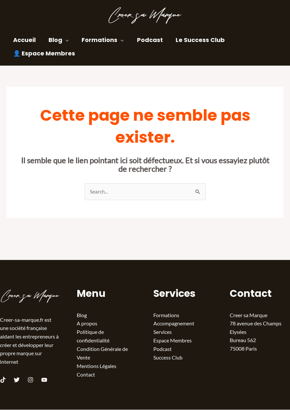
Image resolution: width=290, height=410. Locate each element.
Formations (97, 40)
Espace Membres (172, 340)
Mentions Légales (96, 365)
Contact (86, 374)
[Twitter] (17, 380)
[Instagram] (30, 380)
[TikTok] (3, 380)
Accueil (23, 40)
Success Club (168, 357)
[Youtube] (44, 380)
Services (162, 332)
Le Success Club (195, 40)
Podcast (146, 40)
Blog (54, 40)
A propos (87, 323)
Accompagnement (173, 323)
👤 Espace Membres (43, 53)
